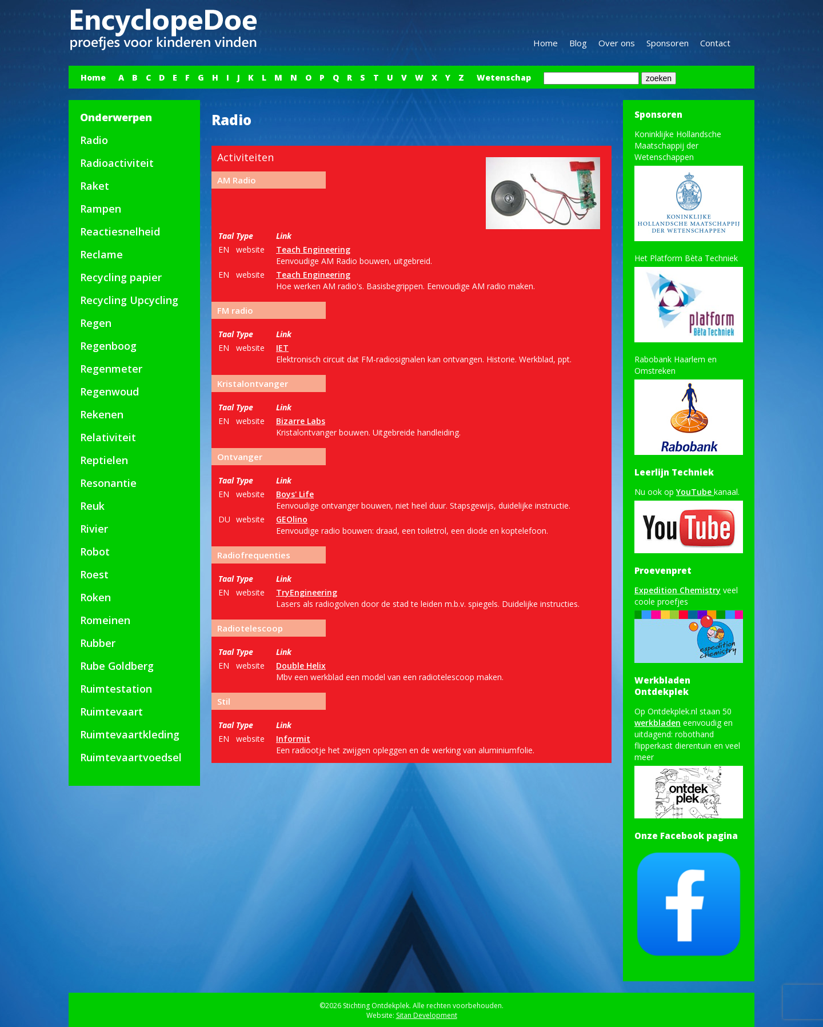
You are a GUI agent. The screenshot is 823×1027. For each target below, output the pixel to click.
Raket (94, 186)
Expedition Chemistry (677, 590)
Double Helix (301, 665)
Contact (715, 43)
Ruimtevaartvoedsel (131, 757)
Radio (94, 140)
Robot (95, 551)
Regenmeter (111, 368)
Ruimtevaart (111, 711)
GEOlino (291, 519)
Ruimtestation (116, 689)
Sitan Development (426, 1015)
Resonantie (108, 483)
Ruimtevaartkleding (129, 734)
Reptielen (104, 460)
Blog (578, 43)
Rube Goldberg (117, 666)
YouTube (695, 491)
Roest (94, 574)
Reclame (101, 254)
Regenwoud (109, 391)
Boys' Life (295, 494)
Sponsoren (667, 43)
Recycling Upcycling (129, 300)
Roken (95, 597)
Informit (293, 738)
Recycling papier (121, 277)
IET (282, 347)
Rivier (94, 529)
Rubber (97, 643)
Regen (95, 323)
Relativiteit (108, 437)
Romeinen (105, 620)
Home (545, 43)
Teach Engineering (313, 249)
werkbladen (657, 722)
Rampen (100, 208)
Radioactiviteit (117, 163)
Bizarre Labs (300, 420)
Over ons (616, 43)
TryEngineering (306, 592)
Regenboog (108, 346)
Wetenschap (504, 77)
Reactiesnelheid (120, 231)
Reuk (92, 506)
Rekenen (101, 414)
